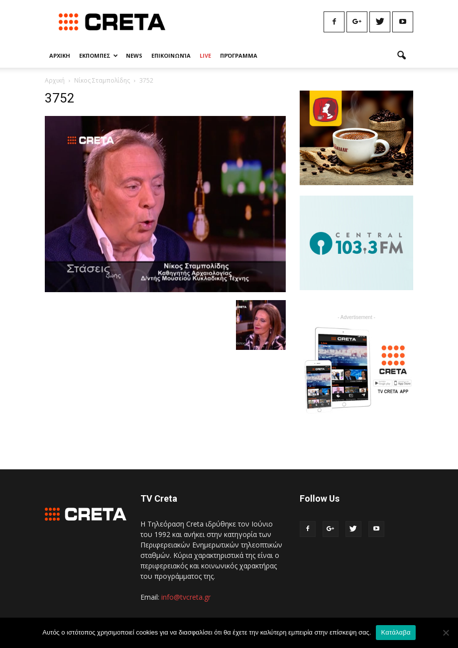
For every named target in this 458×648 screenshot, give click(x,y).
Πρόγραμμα (238, 55)
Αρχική (55, 80)
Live (205, 55)
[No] (446, 633)
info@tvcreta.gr (186, 597)
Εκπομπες (98, 55)
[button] (401, 56)
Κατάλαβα (395, 632)
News (134, 55)
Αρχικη (59, 55)
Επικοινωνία (171, 55)
